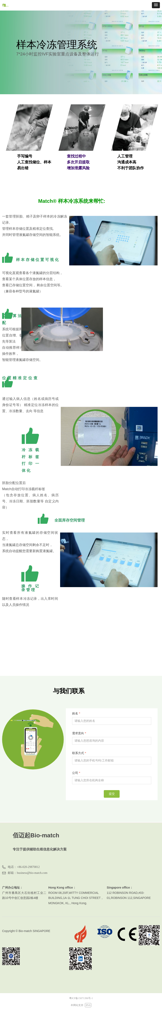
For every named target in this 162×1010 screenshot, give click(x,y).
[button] (156, 5)
